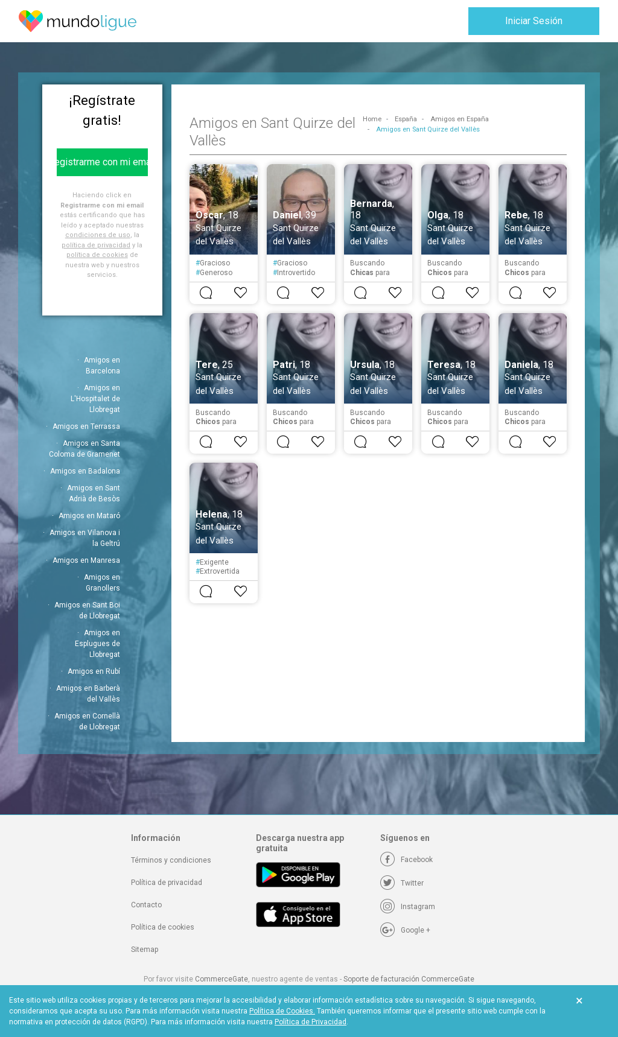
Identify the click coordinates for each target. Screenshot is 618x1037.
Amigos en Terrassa (86, 426)
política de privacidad (96, 245)
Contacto (146, 905)
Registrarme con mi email (102, 162)
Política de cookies (162, 927)
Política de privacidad (166, 882)
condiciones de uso (97, 235)
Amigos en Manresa (86, 560)
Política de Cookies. (282, 1011)
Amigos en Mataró (89, 516)
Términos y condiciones (171, 860)
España (406, 119)
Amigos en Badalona (85, 471)
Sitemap (144, 949)
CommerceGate (221, 979)
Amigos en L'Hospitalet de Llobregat (95, 399)
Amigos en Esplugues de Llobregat (97, 644)
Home (372, 119)
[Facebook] (406, 859)
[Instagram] (407, 906)
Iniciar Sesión (533, 21)
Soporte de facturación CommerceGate (408, 979)
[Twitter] (402, 883)
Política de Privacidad (310, 1022)
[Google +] (405, 930)
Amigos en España (459, 119)
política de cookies (97, 255)
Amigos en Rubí (94, 671)
